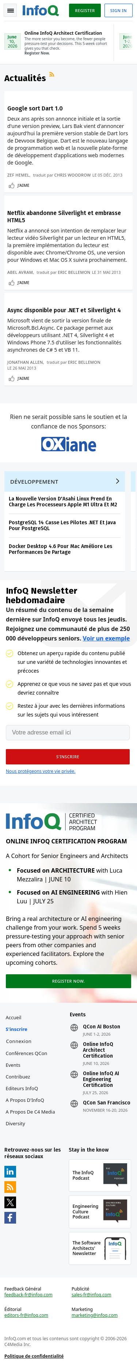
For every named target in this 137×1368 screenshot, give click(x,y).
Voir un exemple (106, 638)
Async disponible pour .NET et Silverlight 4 (64, 310)
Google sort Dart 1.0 (35, 108)
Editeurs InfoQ (22, 1088)
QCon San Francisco (106, 1103)
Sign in (118, 10)
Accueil (14, 1017)
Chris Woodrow (72, 175)
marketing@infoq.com (95, 1315)
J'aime (23, 185)
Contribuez (18, 1076)
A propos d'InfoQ (25, 1100)
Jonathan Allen (25, 362)
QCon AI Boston (101, 1027)
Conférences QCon (26, 1053)
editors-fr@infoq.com (26, 1315)
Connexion (19, 1041)
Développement (34, 481)
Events (13, 1065)
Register (85, 10)
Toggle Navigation (10, 10)
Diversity (15, 1123)
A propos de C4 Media (30, 1111)
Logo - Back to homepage (41, 9)
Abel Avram (20, 272)
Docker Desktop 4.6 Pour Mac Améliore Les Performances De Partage (60, 549)
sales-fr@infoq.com (91, 1295)
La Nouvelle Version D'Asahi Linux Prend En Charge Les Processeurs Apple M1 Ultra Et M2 (63, 502)
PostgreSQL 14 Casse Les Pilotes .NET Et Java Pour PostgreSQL (62, 525)
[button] (68, 756)
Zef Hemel (18, 175)
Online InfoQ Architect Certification (98, 1050)
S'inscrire (16, 1029)
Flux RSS (52, 75)
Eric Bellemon (74, 272)
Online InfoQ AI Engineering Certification (101, 1079)
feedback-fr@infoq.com (28, 1295)
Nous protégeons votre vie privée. (40, 771)
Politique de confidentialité (34, 1356)
